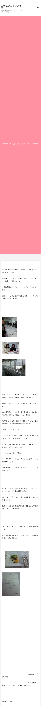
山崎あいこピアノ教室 (11, 7)
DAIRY (11, 701)
